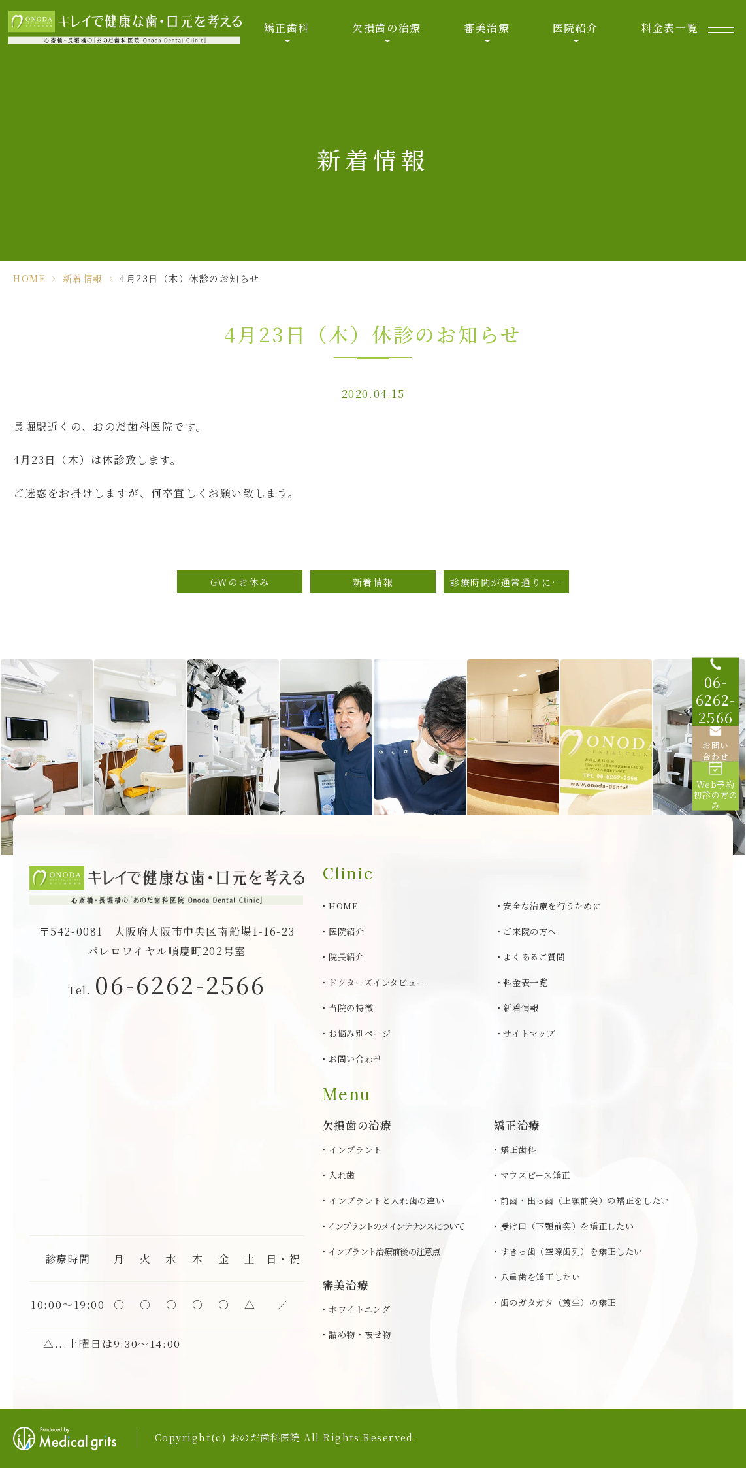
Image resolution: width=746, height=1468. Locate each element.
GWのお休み (240, 582)
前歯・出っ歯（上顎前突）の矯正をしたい (585, 1200)
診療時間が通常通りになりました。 (509, 582)
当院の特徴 (351, 1008)
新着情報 (83, 278)
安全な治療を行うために (552, 906)
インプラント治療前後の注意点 (384, 1251)
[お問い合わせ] (720, 747)
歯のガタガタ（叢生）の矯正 (558, 1302)
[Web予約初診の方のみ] (720, 800)
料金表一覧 (665, 32)
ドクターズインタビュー (377, 982)
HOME (29, 278)
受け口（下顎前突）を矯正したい (567, 1226)
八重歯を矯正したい (540, 1277)
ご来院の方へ (530, 931)
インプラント (355, 1149)
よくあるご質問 (534, 957)
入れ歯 (342, 1175)
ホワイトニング (360, 1309)
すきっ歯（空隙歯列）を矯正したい (571, 1251)
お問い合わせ (355, 1058)
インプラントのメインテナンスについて (395, 1226)
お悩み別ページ (360, 1033)
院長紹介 (347, 957)
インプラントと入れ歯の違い (387, 1200)
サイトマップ (529, 1033)
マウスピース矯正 (535, 1175)
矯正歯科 (288, 32)
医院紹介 (572, 32)
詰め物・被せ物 (360, 1334)
